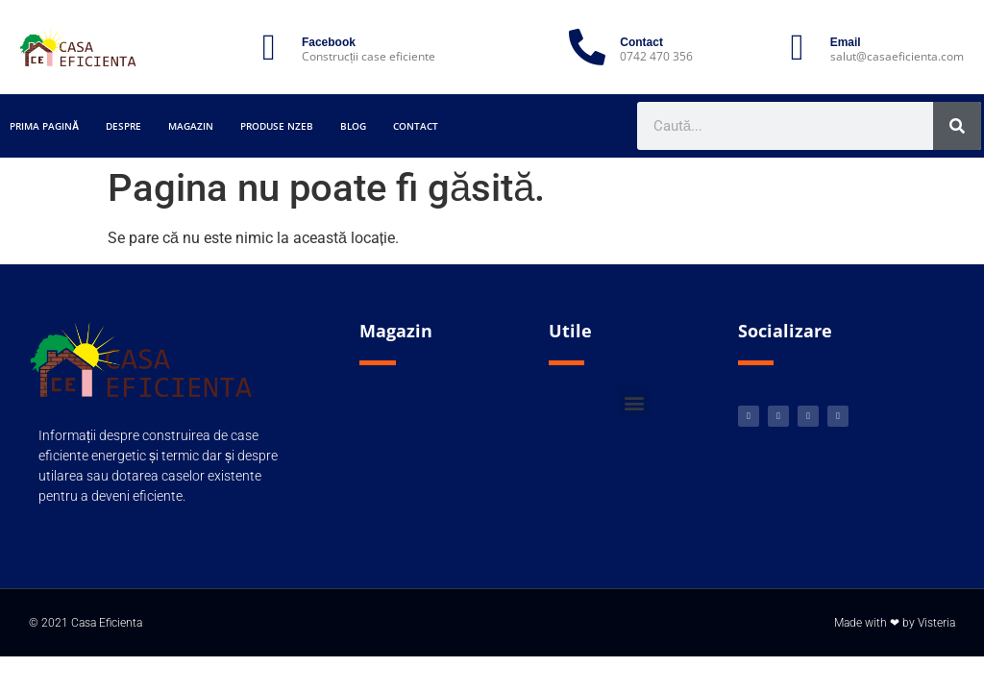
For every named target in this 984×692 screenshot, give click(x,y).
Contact (415, 126)
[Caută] (957, 126)
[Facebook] (269, 47)
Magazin (190, 126)
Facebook (329, 42)
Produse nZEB (276, 126)
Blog (353, 126)
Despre (123, 126)
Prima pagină (44, 126)
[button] (634, 402)
